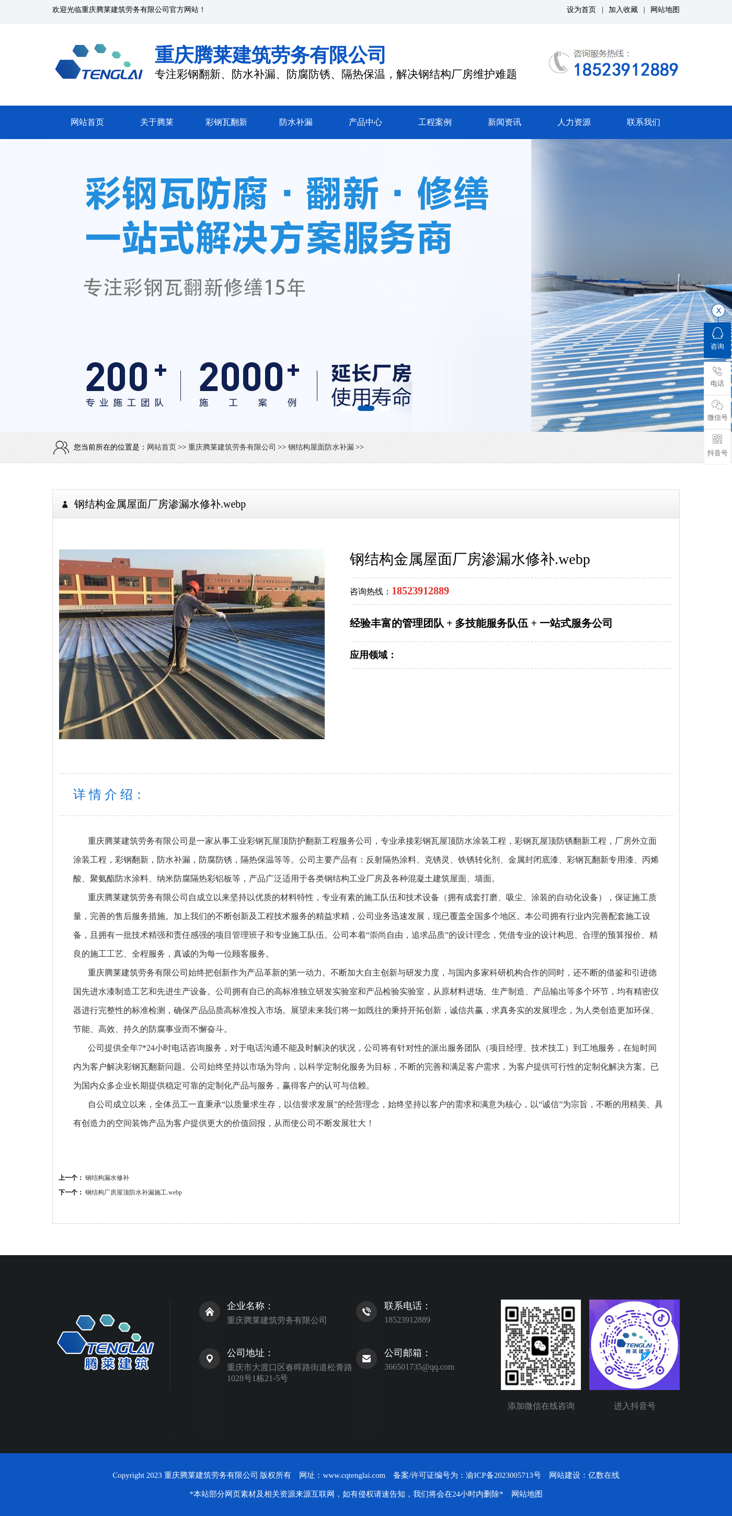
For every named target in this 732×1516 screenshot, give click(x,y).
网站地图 (665, 10)
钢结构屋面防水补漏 (321, 447)
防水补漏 (296, 122)
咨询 (717, 338)
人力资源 (574, 122)
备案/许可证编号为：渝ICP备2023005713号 (467, 1475)
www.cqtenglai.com (354, 1475)
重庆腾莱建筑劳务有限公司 (125, 10)
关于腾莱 (157, 122)
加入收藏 (623, 10)
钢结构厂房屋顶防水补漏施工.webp (133, 1192)
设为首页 (581, 10)
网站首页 (87, 122)
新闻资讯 (504, 122)
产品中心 (365, 122)
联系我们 (643, 122)
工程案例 (435, 122)
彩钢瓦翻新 (226, 122)
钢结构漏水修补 (107, 1177)
